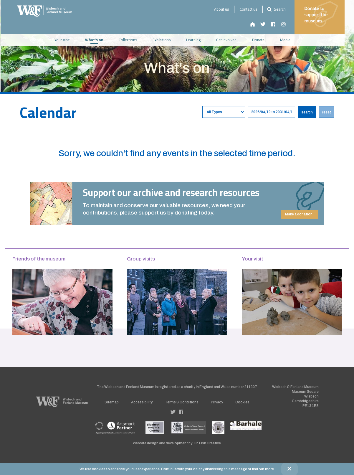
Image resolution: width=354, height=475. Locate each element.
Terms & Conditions (181, 402)
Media (290, 39)
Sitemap (112, 402)
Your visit (66, 39)
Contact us (253, 9)
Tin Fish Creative (207, 443)
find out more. (263, 469)
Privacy (217, 402)
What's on (99, 39)
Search (280, 9)
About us (226, 9)
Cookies (242, 402)
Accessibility (142, 402)
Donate (263, 39)
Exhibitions (166, 39)
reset (326, 112)
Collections (132, 39)
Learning (198, 39)
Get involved (231, 39)
